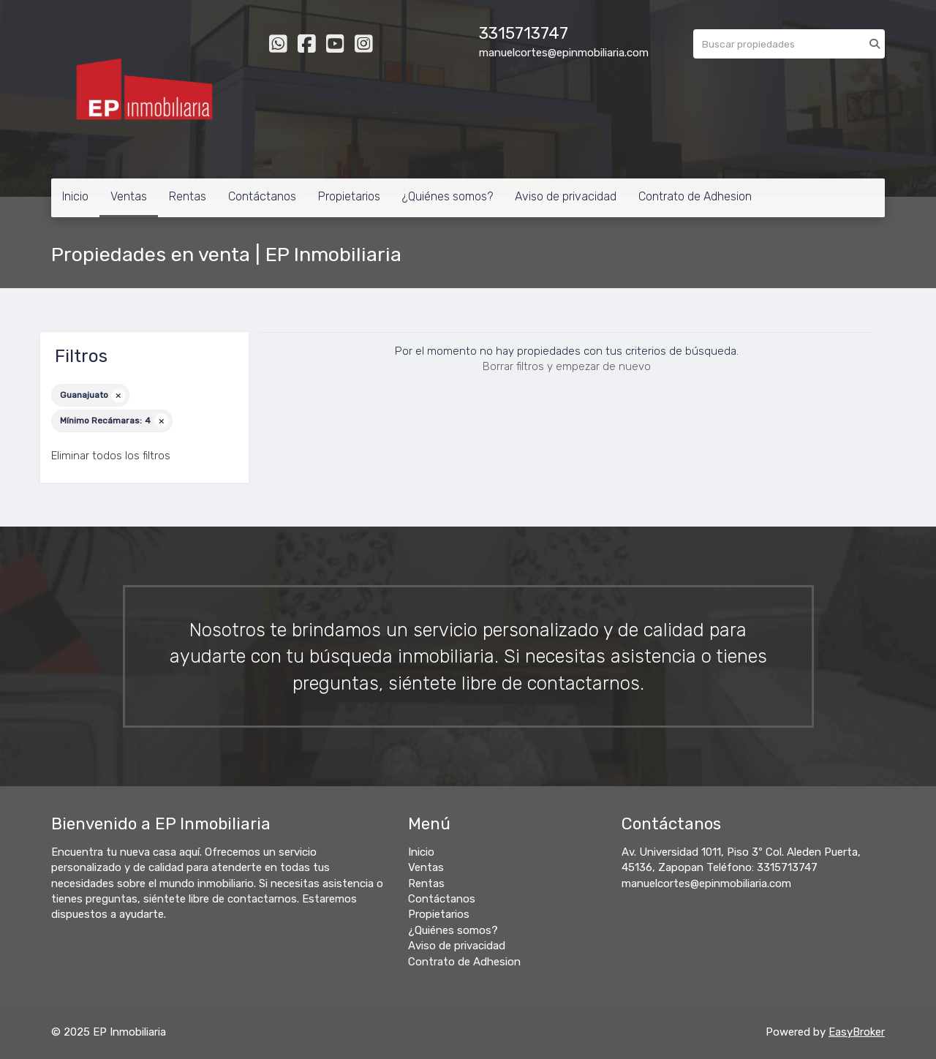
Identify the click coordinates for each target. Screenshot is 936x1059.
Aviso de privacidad (565, 196)
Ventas (128, 196)
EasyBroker (857, 1032)
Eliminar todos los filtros (110, 455)
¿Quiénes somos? (447, 196)
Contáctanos (262, 196)
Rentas (187, 196)
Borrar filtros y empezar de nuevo (567, 366)
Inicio (75, 196)
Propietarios (349, 196)
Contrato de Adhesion (695, 196)
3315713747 (523, 33)
